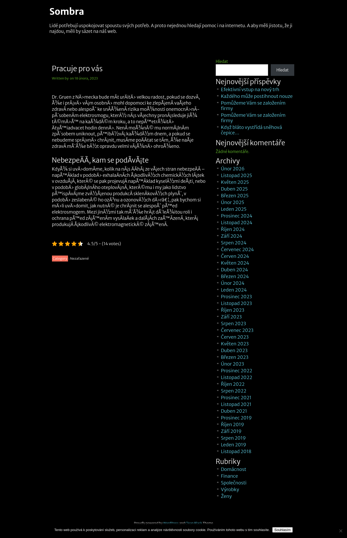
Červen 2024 (235, 256)
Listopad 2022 (236, 377)
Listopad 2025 (236, 175)
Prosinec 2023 (236, 297)
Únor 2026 (233, 169)
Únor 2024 (232, 283)
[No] (340, 530)
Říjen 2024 (233, 229)
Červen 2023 (234, 337)
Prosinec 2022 (236, 371)
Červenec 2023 (237, 330)
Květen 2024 (235, 263)
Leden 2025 (233, 209)
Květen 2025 (235, 182)
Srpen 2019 (233, 438)
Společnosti (233, 483)
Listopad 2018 (236, 451)
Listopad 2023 (236, 303)
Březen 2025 (234, 196)
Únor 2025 (232, 202)
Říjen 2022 (232, 384)
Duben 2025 (234, 189)
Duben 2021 (234, 411)
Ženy (226, 496)
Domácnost (233, 469)
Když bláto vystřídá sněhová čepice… (251, 130)
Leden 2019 (233, 445)
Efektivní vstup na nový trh (250, 89)
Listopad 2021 (236, 404)
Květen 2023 (235, 344)
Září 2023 (231, 317)
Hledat (222, 61)
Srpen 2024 (233, 243)
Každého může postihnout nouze (256, 96)
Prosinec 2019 (236, 418)
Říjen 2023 (232, 310)
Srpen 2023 (233, 323)
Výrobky (230, 489)
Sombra (66, 11)
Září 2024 (231, 236)
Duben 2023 (234, 350)
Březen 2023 (234, 357)
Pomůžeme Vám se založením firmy (253, 105)
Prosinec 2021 (236, 398)
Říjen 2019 (232, 424)
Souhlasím (282, 530)
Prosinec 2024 (236, 216)
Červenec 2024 (237, 249)
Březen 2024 (235, 276)
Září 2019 (231, 431)
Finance (229, 476)
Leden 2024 (234, 290)
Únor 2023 (232, 364)
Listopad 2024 (236, 223)
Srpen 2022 (233, 391)
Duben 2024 (234, 270)
